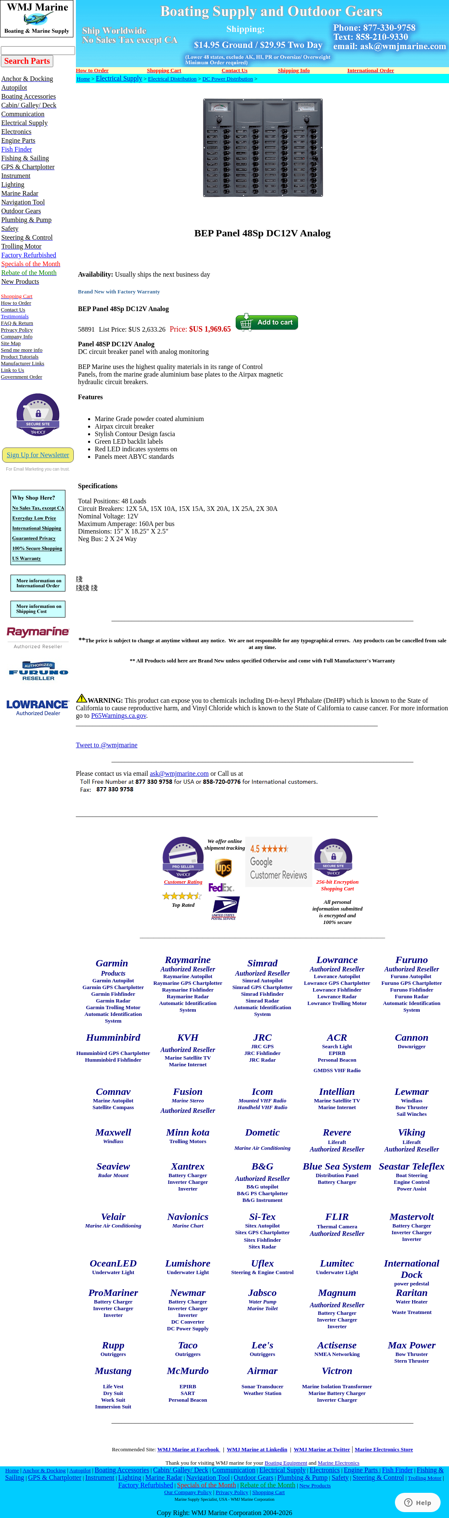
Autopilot (80, 1470)
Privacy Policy (231, 1492)
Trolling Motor (424, 1478)
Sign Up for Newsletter (38, 454)
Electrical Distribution (172, 79)
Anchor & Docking (44, 1470)
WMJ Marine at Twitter (322, 1449)
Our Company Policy (188, 1492)
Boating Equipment (286, 1463)
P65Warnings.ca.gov (118, 715)
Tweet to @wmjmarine (107, 745)
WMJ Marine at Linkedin (257, 1449)
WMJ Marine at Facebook (188, 1449)
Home (83, 79)
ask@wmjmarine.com (179, 773)
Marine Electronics (338, 1463)
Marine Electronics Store (384, 1449)
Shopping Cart (268, 1492)
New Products (315, 1485)
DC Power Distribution (227, 79)
